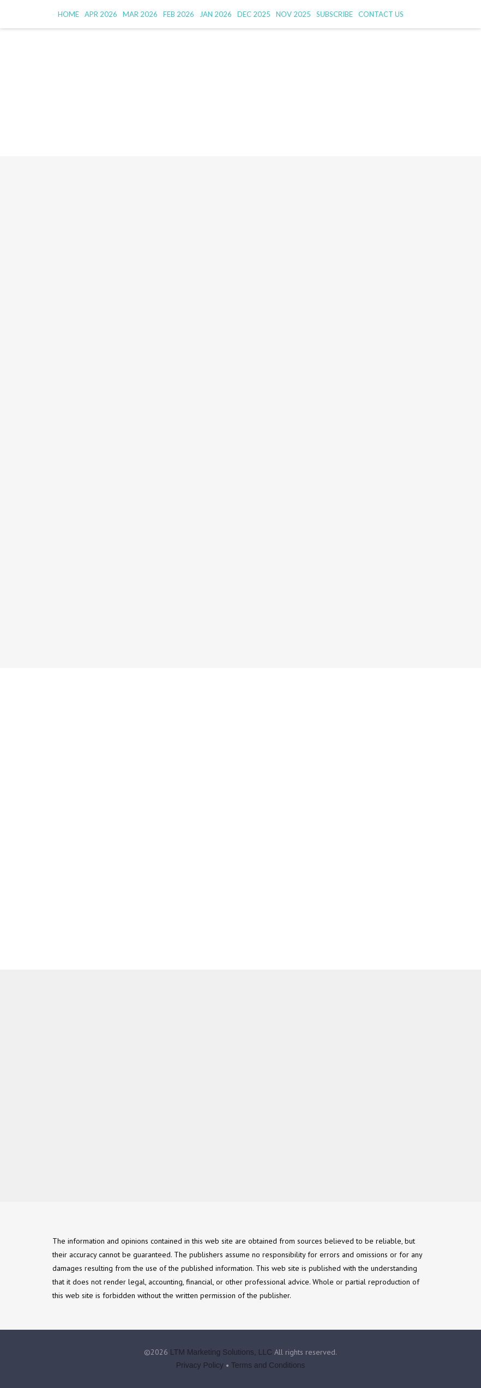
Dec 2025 (253, 14)
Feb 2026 (178, 14)
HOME (68, 14)
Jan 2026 (216, 14)
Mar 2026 (140, 14)
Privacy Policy (200, 1365)
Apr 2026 (101, 14)
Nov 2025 (293, 14)
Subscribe (334, 14)
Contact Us (381, 14)
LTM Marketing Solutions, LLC (221, 1352)
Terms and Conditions (268, 1365)
